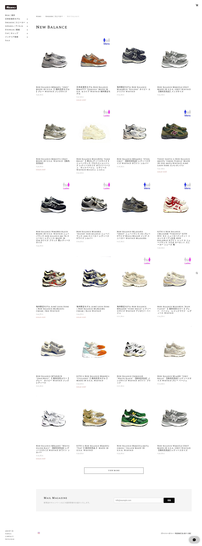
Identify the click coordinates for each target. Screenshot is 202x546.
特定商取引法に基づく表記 (183, 533)
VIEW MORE (114, 470)
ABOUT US (9, 531)
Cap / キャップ (11, 33)
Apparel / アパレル (14, 26)
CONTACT (9, 536)
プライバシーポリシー (167, 533)
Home (38, 16)
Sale (7, 40)
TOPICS (8, 534)
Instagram (9, 539)
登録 (169, 500)
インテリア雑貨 (11, 37)
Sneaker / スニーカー (15, 22)
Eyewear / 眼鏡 (12, 30)
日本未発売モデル (12, 19)
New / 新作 (10, 15)
